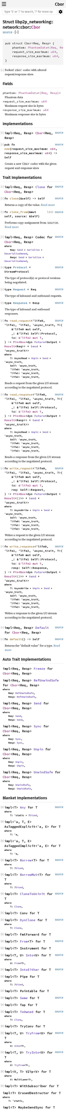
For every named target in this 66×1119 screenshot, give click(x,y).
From (24, 941)
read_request (20, 320)
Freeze (39, 669)
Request (19, 289)
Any (23, 807)
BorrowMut (28, 875)
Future (39, 342)
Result (9, 346)
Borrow (26, 860)
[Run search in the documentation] (30, 12)
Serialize (33, 249)
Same (24, 998)
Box (23, 342)
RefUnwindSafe (46, 680)
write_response (22, 546)
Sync (37, 726)
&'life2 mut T (29, 337)
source (7, 32)
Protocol (20, 267)
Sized (33, 815)
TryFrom (32, 1033)
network (10, 27)
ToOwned (26, 1012)
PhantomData (37, 47)
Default (42, 628)
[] (16, 32)
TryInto (32, 1052)
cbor (25, 27)
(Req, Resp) (49, 93)
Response (20, 303)
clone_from (18, 212)
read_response (21, 394)
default (16, 639)
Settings (60, 12)
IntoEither (29, 970)
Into (29, 955)
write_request (21, 468)
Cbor (59, 4)
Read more (48, 205)
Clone (40, 187)
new (7, 149)
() (18, 498)
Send (20, 249)
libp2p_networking (33, 21)
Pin (15, 342)
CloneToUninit (32, 894)
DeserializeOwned (15, 253)
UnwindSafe (43, 772)
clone (14, 198)
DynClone (27, 920)
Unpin (34, 358)
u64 (53, 52)
